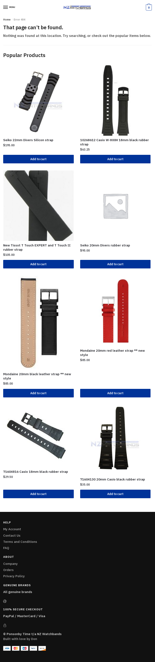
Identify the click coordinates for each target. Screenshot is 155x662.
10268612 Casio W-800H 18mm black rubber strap (114, 142)
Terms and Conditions (20, 542)
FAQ (6, 548)
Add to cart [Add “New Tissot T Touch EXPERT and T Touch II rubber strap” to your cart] (38, 264)
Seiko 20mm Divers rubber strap (105, 245)
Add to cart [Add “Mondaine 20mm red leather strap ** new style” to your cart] (115, 393)
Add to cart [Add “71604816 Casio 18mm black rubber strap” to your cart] (38, 494)
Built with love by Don (20, 639)
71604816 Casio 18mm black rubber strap (35, 472)
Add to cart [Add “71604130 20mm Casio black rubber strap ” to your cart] (115, 494)
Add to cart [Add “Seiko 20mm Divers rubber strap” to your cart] (115, 264)
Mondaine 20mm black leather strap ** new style (37, 376)
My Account (12, 529)
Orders (8, 570)
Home (7, 19)
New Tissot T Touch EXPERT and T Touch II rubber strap (37, 247)
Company (10, 564)
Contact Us (11, 535)
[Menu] (5, 7)
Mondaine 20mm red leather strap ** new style (112, 353)
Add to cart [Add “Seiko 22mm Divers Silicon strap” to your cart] (38, 159)
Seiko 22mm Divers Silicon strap (28, 140)
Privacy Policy (14, 576)
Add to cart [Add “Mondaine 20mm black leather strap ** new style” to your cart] (38, 393)
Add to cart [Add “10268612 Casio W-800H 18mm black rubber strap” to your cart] (115, 159)
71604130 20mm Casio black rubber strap (112, 479)
